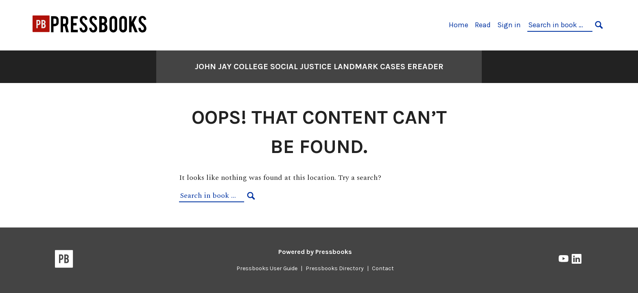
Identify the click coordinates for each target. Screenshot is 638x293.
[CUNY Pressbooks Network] (90, 35)
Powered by (315, 252)
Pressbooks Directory (335, 268)
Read (483, 24)
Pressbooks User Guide (266, 268)
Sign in (509, 24)
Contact (383, 268)
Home (458, 24)
